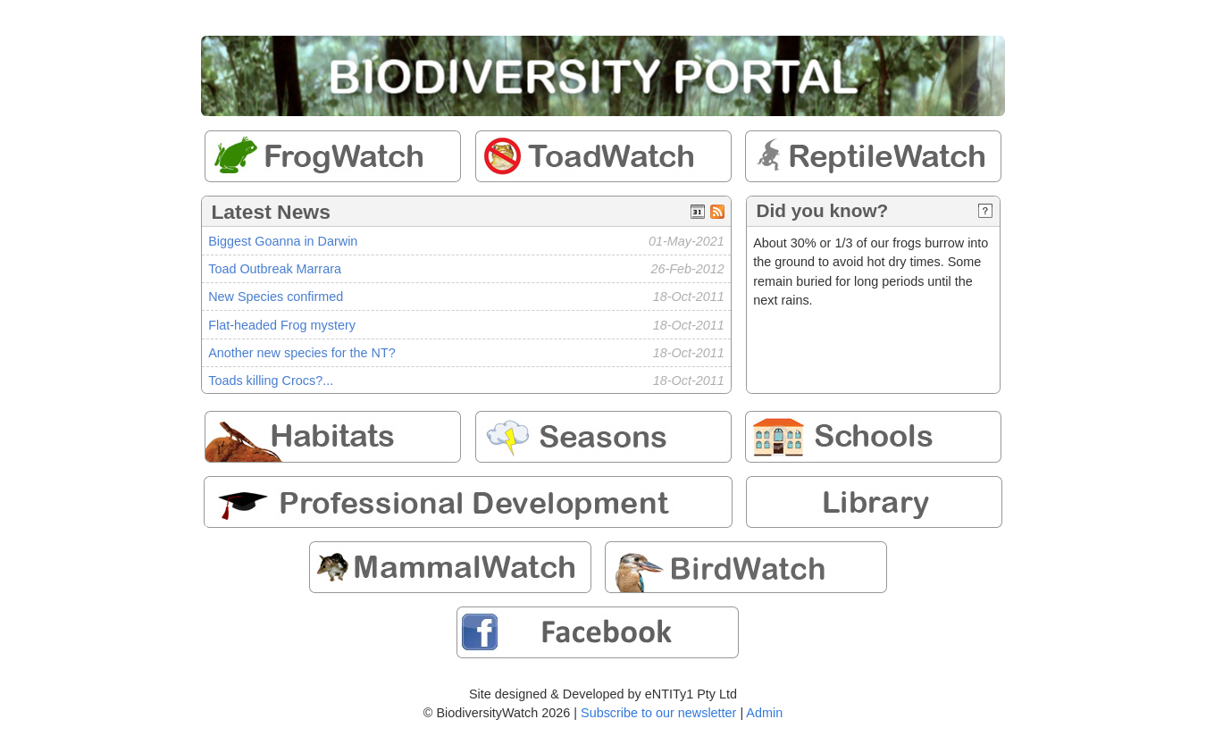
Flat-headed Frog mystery (282, 325)
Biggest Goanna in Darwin (282, 241)
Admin (764, 713)
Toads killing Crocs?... (270, 380)
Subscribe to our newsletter (658, 713)
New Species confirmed (275, 296)
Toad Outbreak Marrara (274, 269)
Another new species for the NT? (302, 353)
